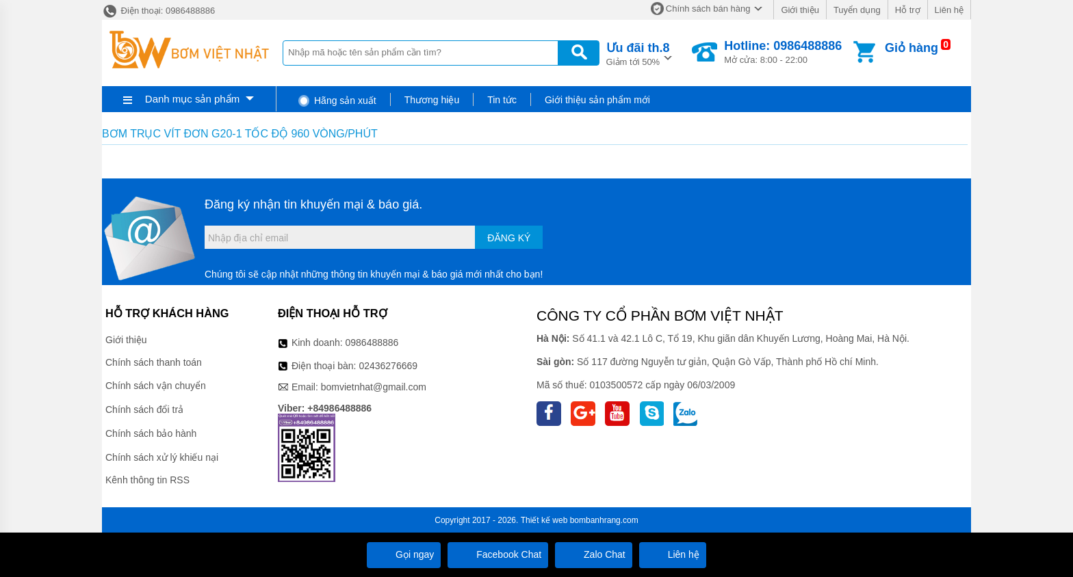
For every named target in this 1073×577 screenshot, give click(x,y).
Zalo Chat (593, 554)
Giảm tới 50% (638, 53)
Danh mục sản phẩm (192, 99)
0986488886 (372, 342)
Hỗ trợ (907, 10)
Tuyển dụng (857, 10)
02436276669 (388, 365)
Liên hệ (949, 10)
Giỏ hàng (911, 48)
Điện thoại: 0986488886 (158, 10)
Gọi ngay (404, 554)
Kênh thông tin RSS (147, 479)
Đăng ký (508, 237)
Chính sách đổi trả (144, 409)
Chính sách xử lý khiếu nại (161, 457)
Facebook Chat (497, 554)
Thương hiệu (431, 99)
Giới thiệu (799, 10)
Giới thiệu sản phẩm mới (597, 99)
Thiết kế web (544, 520)
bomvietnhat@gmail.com (373, 386)
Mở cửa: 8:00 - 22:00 (783, 52)
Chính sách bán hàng (708, 8)
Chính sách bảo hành (150, 433)
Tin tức (502, 99)
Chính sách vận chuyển (155, 385)
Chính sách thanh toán (153, 362)
